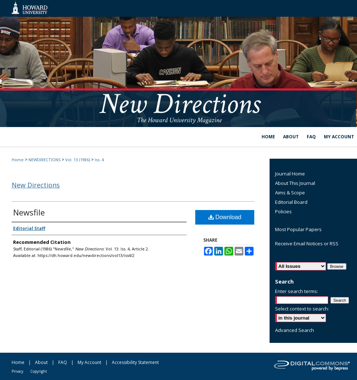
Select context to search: (302, 308)
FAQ (62, 362)
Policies (283, 211)
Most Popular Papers (298, 229)
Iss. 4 (99, 159)
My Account (89, 362)
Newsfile (29, 212)
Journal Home (290, 173)
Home (18, 159)
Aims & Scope (290, 192)
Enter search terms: (296, 291)
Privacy (17, 371)
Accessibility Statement (135, 362)
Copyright (38, 371)
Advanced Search (294, 330)
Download (225, 217)
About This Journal (295, 183)
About (41, 362)
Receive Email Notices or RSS (306, 243)
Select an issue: (290, 259)
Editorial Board (291, 202)
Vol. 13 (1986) (77, 159)
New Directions (36, 185)
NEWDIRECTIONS (44, 159)
